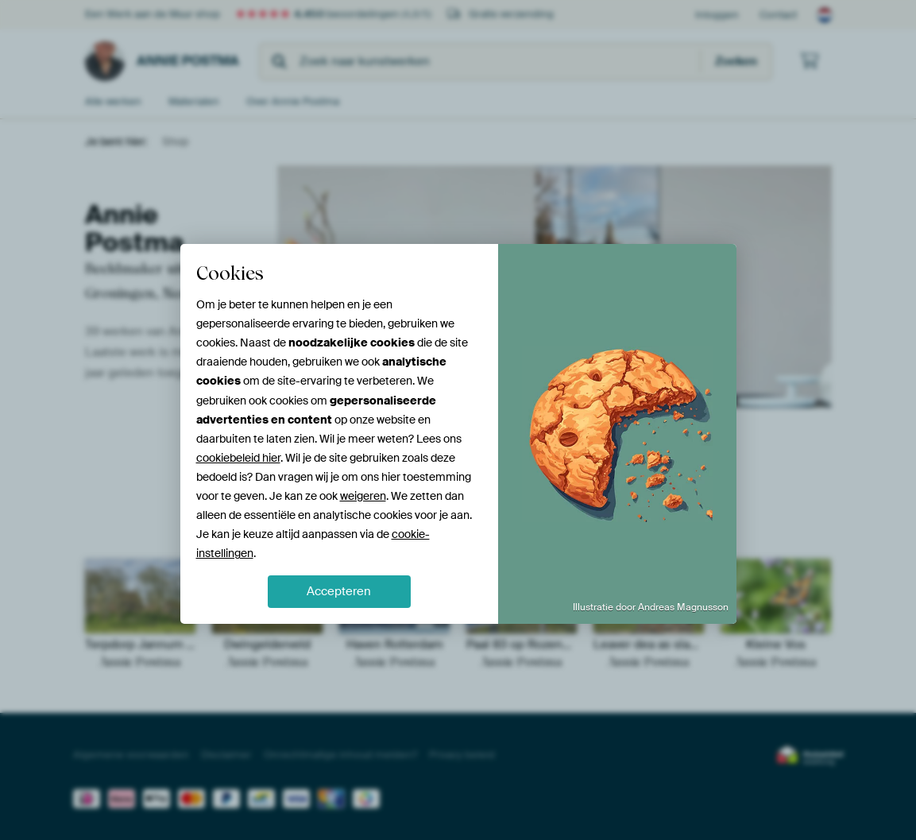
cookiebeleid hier (238, 458)
